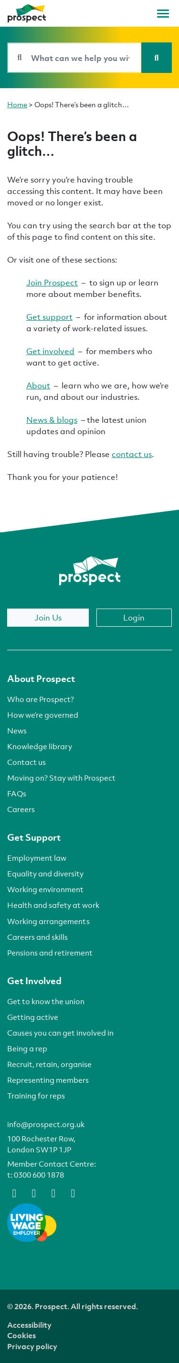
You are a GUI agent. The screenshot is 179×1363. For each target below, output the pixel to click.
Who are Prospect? (40, 699)
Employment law (36, 858)
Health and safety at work (53, 905)
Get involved (50, 351)
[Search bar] (74, 57)
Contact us (26, 762)
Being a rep (27, 1048)
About (38, 385)
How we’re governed (42, 715)
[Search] (156, 57)
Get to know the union (45, 1001)
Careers (21, 809)
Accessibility (29, 1325)
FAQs (16, 793)
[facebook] (14, 1192)
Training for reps (36, 1095)
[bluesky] (34, 1192)
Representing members (48, 1080)
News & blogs (51, 419)
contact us (132, 453)
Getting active (32, 1017)
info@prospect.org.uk (45, 1124)
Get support (49, 316)
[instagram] (73, 1192)
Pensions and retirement (50, 952)
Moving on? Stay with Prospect (61, 778)
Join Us (48, 617)
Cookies (21, 1335)
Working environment (45, 889)
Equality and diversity (45, 873)
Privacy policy (32, 1346)
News (17, 730)
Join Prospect (52, 282)
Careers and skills (37, 937)
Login (134, 617)
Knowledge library (39, 746)
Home (17, 104)
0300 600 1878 (39, 1175)
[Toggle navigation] (163, 13)
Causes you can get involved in (60, 1032)
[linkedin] (53, 1192)
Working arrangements (48, 921)
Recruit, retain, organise (49, 1064)
